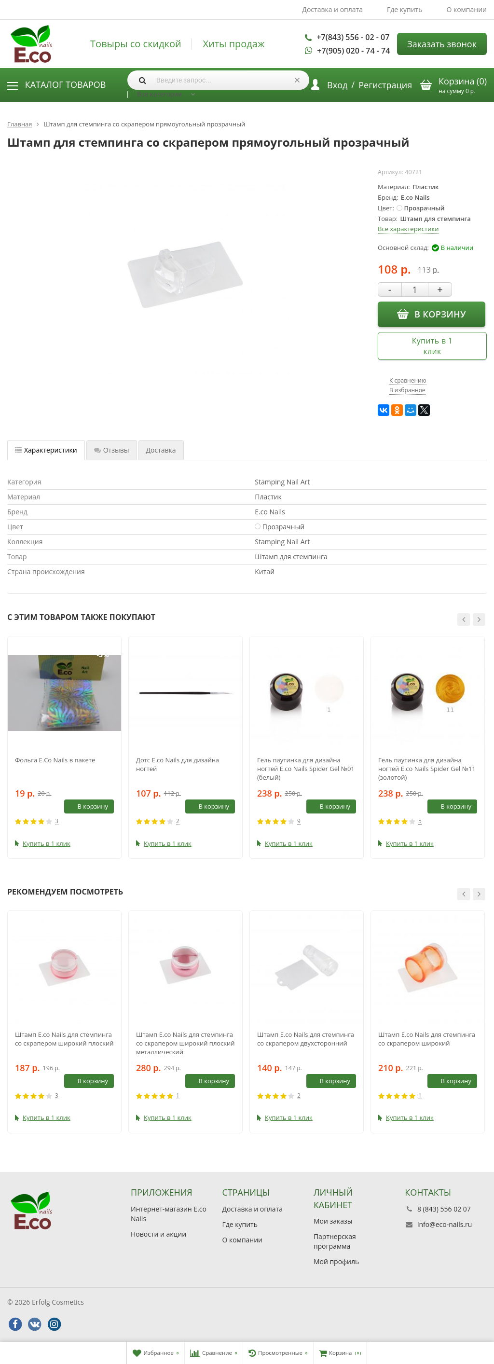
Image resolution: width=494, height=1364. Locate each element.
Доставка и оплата (332, 9)
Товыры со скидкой (135, 44)
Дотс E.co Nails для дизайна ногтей (177, 764)
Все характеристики (408, 228)
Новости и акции (158, 1234)
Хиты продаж (233, 44)
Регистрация (385, 85)
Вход (337, 85)
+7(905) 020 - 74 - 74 (353, 50)
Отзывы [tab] (111, 450)
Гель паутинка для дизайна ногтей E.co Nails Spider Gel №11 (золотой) (427, 769)
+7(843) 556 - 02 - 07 (352, 37)
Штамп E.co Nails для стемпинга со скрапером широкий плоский (64, 1038)
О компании (466, 9)
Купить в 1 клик (432, 346)
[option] (64, 747)
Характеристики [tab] (46, 450)
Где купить (405, 9)
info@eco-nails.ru (444, 1224)
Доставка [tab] (161, 450)
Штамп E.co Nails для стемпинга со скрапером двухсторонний (305, 1038)
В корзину (431, 313)
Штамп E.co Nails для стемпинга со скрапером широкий (426, 1038)
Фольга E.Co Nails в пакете (55, 760)
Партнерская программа (335, 1241)
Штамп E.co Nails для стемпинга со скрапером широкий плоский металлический (185, 1043)
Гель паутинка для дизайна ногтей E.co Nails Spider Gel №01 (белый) (306, 769)
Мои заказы (333, 1221)
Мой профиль (336, 1261)
